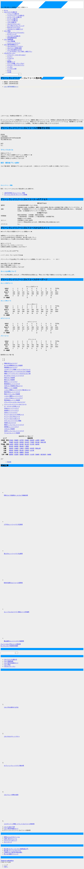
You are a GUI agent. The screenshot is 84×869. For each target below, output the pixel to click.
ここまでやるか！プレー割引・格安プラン (19, 51)
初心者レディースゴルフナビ (12, 850)
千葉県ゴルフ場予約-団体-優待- (13, 852)
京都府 (16, 448)
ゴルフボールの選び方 (13, 36)
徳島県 (11, 452)
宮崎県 (37, 454)
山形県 (37, 440)
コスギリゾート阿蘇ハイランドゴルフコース (17, 369)
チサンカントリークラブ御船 (12, 420)
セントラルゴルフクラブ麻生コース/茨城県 (16, 612)
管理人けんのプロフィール (12, 837)
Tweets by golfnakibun (7, 860)
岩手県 (22, 440)
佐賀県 (16, 454)
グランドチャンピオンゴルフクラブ (14, 402)
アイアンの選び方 (12, 19)
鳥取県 (11, 450)
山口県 (32, 450)
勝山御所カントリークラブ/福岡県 (14, 641)
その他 (9, 72)
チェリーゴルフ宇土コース (12, 416)
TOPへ (6, 866)
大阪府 (22, 448)
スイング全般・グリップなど (15, 63)
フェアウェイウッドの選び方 (15, 15)
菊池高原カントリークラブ (12, 383)
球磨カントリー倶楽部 (10, 388)
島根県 (16, 450)
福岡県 (11, 454)
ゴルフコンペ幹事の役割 (14, 48)
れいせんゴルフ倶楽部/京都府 (9, 646)
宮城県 (27, 440)
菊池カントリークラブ (10, 381)
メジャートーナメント (13, 43)
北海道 (11, 440)
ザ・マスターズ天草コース (12, 406)
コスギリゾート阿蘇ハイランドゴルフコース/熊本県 (19, 824)
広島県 (27, 450)
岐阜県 (11, 446)
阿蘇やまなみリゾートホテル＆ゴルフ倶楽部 (17, 371)
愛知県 (22, 446)
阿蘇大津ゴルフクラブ (10, 363)
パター (9, 60)
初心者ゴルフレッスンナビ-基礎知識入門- (16, 849)
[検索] (11, 74)
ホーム (6, 10)
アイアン (9, 56)
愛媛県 (22, 452)
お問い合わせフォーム (10, 838)
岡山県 (22, 450)
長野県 (16, 444)
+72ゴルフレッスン (9, 53)
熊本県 (27, 454)
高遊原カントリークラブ (11, 410)
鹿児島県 (43, 454)
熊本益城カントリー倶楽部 (12, 400)
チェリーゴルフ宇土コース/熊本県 (11, 644)
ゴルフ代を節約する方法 (14, 49)
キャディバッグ (11, 34)
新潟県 (22, 444)
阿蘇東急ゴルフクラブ (10, 367)
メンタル (9, 67)
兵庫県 (27, 448)
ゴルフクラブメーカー (13, 24)
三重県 (27, 446)
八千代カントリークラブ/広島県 (13, 524)
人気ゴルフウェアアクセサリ (15, 32)
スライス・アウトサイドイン (15, 65)
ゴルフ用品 (7, 31)
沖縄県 (49, 454)
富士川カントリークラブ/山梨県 (13, 553)
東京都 (37, 442)
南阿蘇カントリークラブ (11, 427)
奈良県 (32, 448)
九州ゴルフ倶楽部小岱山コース (13, 386)
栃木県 (16, 442)
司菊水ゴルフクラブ (10, 422)
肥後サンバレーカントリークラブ (14, 424)
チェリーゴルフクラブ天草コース (14, 414)
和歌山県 (38, 448)
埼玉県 (27, 442)
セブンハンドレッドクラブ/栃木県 (14, 765)
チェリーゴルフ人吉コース (12, 418)
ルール (9, 70)
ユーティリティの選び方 (14, 17)
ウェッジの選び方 (12, 20)
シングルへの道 (11, 68)
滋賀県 (11, 448)
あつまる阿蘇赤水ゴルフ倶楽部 (13, 365)
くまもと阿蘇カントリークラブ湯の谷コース (17, 390)
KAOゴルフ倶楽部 (9, 377)
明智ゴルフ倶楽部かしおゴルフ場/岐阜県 (16, 495)
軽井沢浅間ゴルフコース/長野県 (13, 582)
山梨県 (11, 444)
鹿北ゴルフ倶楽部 (9, 379)
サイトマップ (8, 842)
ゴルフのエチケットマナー (15, 46)
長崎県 (22, 454)
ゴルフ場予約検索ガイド (11, 44)
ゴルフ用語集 (11, 41)
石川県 (32, 444)
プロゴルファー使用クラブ (15, 29)
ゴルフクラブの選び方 (10, 12)
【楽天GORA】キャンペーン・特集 (14, 193)
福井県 (37, 444)
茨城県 (11, 442)
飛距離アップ (11, 61)
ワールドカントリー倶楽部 (12, 433)
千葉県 (32, 442)
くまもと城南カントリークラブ (13, 396)
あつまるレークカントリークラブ (14, 375)
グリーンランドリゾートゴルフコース (15, 404)
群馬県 (22, 442)
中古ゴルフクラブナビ (13, 27)
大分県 (32, 454)
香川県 (16, 452)
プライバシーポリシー (10, 840)
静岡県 (16, 446)
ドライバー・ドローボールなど (16, 55)
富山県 (27, 444)
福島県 (43, 440)
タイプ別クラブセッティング (15, 25)
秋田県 (32, 440)
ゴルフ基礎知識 (8, 39)
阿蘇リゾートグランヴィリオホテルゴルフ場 (17, 373)
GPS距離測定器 (12, 37)
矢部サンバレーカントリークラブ (14, 431)
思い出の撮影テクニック (11, 854)
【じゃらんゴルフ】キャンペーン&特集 (15, 194)
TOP (9, 827)
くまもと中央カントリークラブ (13, 398)
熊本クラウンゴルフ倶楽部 (12, 394)
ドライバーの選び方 (13, 13)
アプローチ (10, 58)
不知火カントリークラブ (11, 408)
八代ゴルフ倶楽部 (9, 429)
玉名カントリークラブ (10, 412)
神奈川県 (43, 442)
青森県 (16, 440)
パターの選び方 (11, 22)
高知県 (27, 452)
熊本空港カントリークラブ (12, 392)
